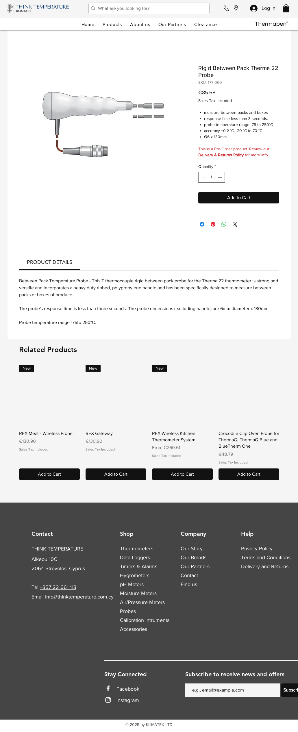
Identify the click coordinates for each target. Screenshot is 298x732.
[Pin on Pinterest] (213, 224)
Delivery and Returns (264, 566)
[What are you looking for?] (147, 8)
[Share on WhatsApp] (224, 224)
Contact (189, 575)
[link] (50, 262)
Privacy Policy (257, 548)
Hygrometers (134, 575)
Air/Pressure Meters (142, 602)
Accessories (133, 629)
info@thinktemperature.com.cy (79, 597)
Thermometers (136, 548)
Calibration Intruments (144, 620)
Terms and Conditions (265, 557)
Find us (189, 584)
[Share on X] (235, 224)
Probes (128, 611)
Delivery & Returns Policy (221, 155)
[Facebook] (108, 688)
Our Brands (193, 557)
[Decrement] (202, 177)
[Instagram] (108, 700)
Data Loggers (135, 557)
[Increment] (220, 177)
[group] (149, 422)
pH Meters (132, 584)
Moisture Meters (138, 593)
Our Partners (195, 566)
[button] (286, 8)
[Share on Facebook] (202, 224)
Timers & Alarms (138, 566)
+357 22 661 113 (58, 587)
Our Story (192, 548)
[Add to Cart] (49, 474)
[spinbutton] (211, 177)
